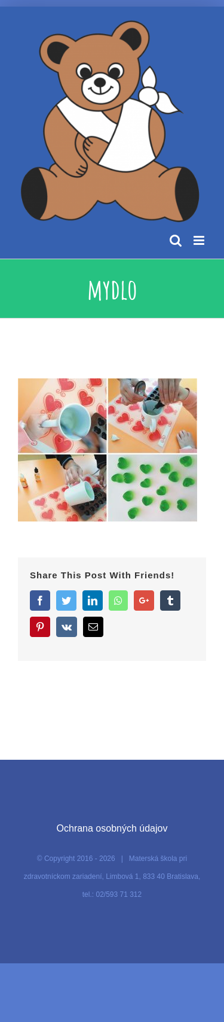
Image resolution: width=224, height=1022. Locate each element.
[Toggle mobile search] (176, 240)
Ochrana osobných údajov (112, 828)
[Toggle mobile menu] (200, 240)
